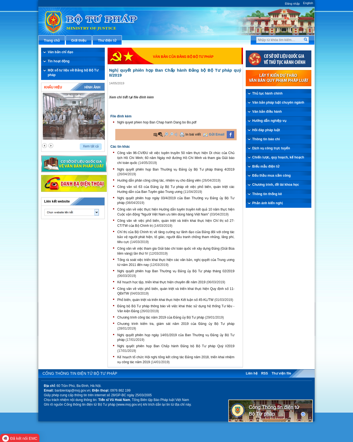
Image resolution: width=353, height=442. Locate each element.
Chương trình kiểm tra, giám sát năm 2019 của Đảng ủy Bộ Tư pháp (175, 324)
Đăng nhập (292, 3)
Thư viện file (281, 373)
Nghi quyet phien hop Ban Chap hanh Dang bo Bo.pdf (156, 122)
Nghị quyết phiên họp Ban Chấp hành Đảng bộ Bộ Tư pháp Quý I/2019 (175, 346)
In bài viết (193, 134)
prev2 (44, 145)
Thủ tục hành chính (267, 93)
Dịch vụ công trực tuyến (271, 148)
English (308, 3)
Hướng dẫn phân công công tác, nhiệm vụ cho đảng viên (159, 180)
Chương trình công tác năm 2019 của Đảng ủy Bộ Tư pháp (160, 317)
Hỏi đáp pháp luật (266, 130)
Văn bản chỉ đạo (60, 52)
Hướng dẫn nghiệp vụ (269, 121)
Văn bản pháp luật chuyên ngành (278, 102)
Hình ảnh (92, 87)
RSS (264, 373)
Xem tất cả (91, 146)
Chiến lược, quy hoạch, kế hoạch (278, 157)
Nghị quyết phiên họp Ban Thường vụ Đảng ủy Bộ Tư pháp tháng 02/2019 (175, 271)
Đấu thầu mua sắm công (271, 175)
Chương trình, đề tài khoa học (275, 185)
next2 (51, 145)
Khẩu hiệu (53, 87)
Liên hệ (251, 373)
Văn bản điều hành (267, 112)
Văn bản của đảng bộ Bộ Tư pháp (183, 57)
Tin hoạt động (58, 61)
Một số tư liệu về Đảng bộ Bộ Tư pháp (73, 72)
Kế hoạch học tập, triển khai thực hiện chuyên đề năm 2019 (161, 282)
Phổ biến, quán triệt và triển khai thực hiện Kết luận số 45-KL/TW (165, 300)
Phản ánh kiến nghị (267, 203)
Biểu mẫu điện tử (265, 166)
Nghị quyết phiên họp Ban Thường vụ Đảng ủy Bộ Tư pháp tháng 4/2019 (175, 169)
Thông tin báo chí (266, 139)
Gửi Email (216, 134)
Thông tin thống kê (267, 194)
